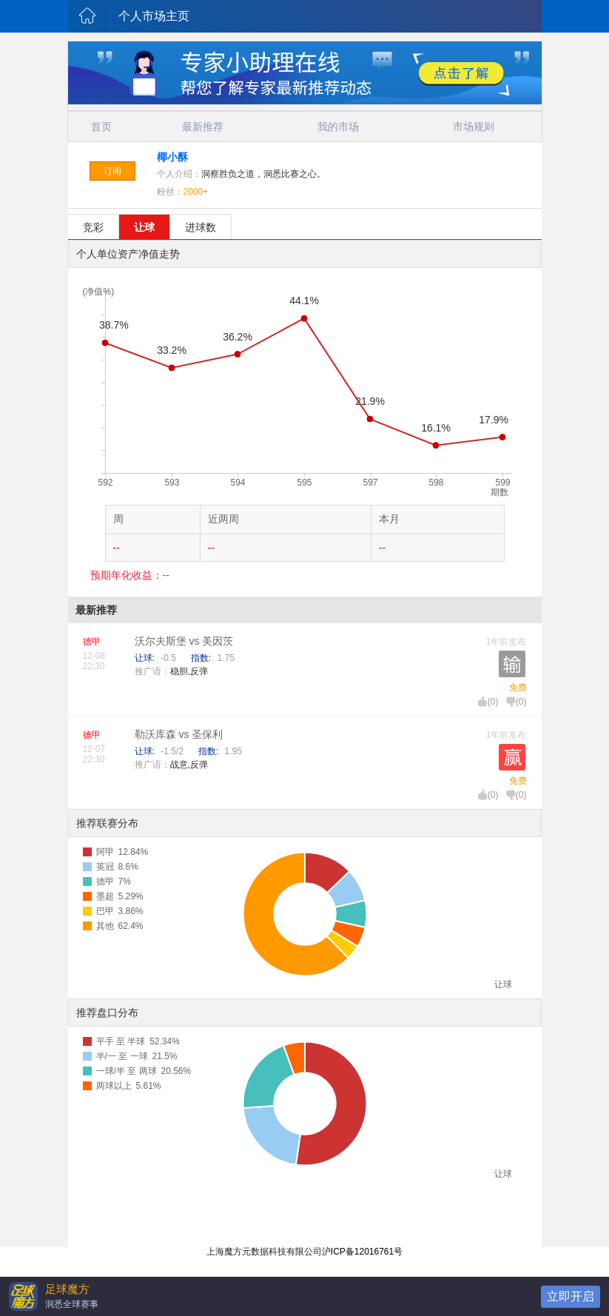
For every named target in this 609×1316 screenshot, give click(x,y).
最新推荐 (202, 126)
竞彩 (93, 227)
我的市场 (338, 126)
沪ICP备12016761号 (362, 1251)
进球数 (200, 227)
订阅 (112, 171)
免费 (518, 687)
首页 (101, 126)
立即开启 (570, 1296)
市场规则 (473, 126)
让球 (144, 227)
